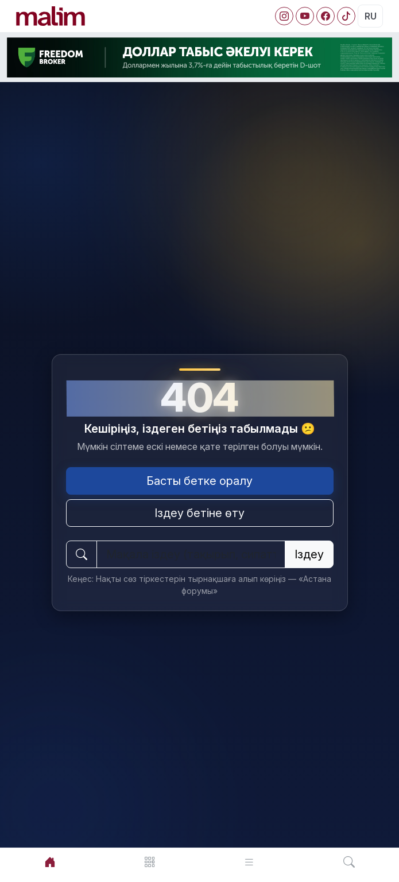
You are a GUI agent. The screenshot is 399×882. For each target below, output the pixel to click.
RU (371, 16)
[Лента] (250, 862)
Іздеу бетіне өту (199, 513)
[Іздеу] (349, 862)
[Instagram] (284, 16)
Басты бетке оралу (199, 481)
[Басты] (50, 862)
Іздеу (309, 554)
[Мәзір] (150, 862)
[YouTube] (305, 16)
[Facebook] (325, 16)
